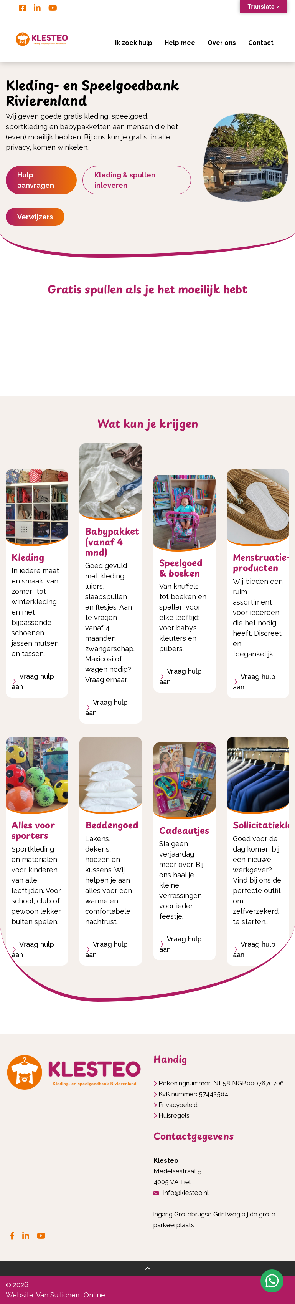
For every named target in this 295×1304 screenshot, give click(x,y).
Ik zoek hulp (133, 42)
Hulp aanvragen (35, 180)
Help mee (180, 42)
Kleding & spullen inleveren (124, 180)
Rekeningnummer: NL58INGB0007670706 (221, 1083)
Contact (261, 42)
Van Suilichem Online (70, 1295)
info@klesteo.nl (186, 1192)
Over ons (222, 42)
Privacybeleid (178, 1104)
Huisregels (174, 1115)
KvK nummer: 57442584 (193, 1094)
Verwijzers (35, 217)
